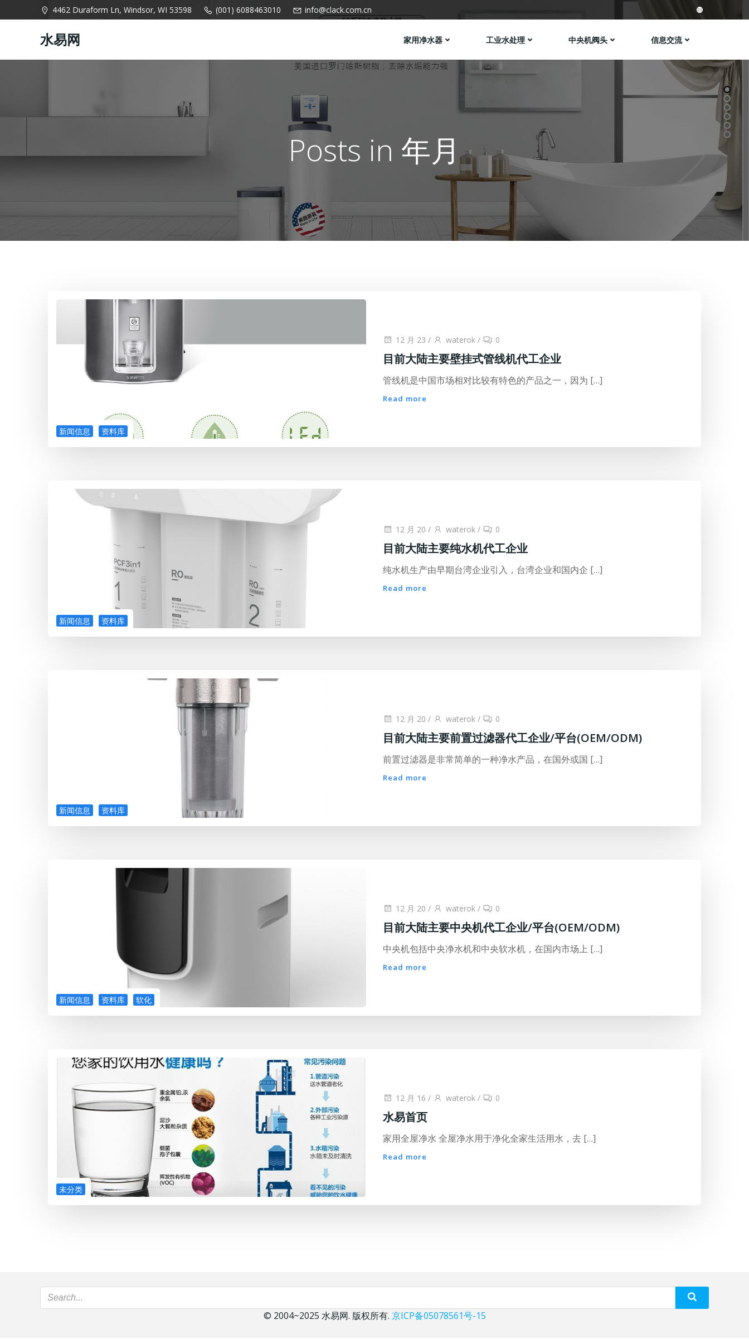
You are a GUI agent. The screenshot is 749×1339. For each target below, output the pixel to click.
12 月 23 (404, 341)
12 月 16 (404, 1099)
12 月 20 (404, 530)
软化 (144, 1001)
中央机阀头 (593, 39)
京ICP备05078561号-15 (439, 1317)
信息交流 (672, 39)
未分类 (70, 1190)
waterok (454, 341)
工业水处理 (511, 39)
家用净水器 (428, 39)
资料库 (113, 432)
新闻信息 (74, 432)
